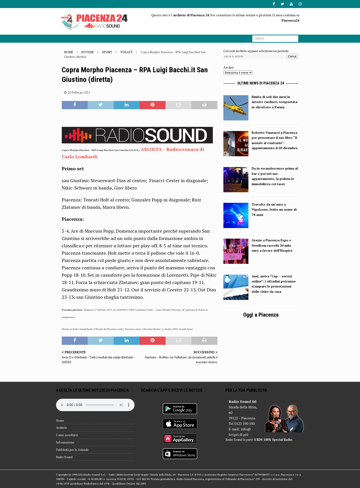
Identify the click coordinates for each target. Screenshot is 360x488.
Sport (107, 52)
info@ (246, 429)
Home (60, 420)
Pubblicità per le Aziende (72, 450)
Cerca (292, 56)
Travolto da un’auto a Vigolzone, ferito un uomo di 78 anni (274, 209)
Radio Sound (64, 457)
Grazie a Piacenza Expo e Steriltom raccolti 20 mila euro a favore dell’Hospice (272, 245)
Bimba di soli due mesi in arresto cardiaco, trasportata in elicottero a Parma (274, 102)
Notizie (87, 52)
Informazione (65, 442)
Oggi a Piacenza (260, 315)
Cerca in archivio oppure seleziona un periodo (256, 50)
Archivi (228, 67)
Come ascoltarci (67, 435)
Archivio (61, 428)
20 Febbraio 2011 (79, 92)
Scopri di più (238, 434)
